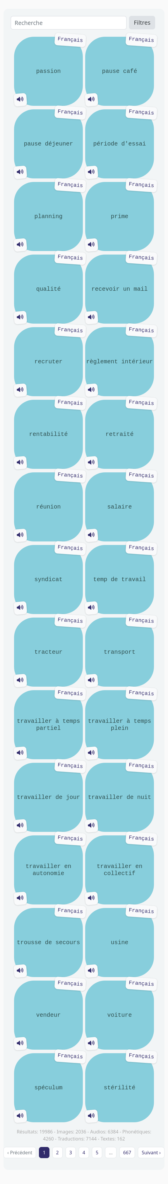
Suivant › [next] (151, 1152)
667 (127, 1152)
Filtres (142, 22)
